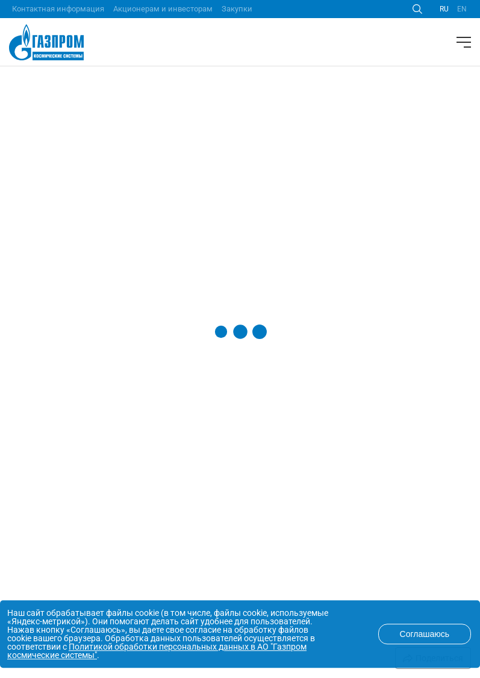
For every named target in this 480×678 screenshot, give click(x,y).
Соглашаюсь (424, 634)
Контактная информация (58, 8)
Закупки (237, 8)
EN (462, 9)
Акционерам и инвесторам (163, 8)
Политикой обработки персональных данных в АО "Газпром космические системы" (157, 651)
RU (444, 9)
